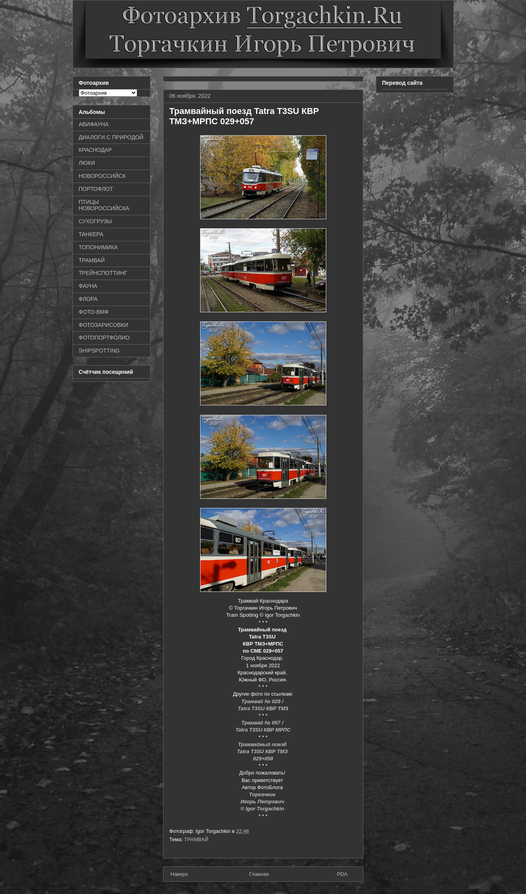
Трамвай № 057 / (263, 723)
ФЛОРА (88, 299)
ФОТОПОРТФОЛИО (104, 337)
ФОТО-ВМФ (94, 312)
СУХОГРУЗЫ (95, 221)
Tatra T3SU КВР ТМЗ (263, 751)
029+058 (263, 758)
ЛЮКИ (87, 163)
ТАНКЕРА (91, 234)
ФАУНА (88, 286)
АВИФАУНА (94, 124)
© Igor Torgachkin (263, 809)
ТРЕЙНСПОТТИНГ (103, 273)
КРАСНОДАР (95, 150)
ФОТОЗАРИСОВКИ (103, 325)
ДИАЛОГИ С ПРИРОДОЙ (111, 137)
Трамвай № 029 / (263, 701)
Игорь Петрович (262, 801)
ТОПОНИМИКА (98, 247)
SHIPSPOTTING (99, 350)
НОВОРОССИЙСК (102, 176)
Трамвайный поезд (263, 744)
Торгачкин (263, 794)
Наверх (179, 874)
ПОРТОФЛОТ (96, 189)
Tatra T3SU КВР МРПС (263, 730)
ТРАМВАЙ (196, 839)
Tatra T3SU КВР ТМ (261, 708)
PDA (342, 874)
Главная (259, 874)
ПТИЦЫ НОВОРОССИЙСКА (104, 205)
